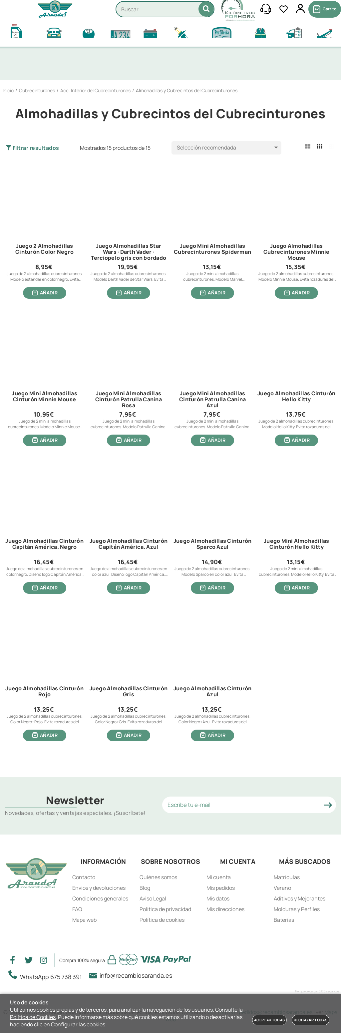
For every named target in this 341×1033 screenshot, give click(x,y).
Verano (282, 887)
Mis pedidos (220, 887)
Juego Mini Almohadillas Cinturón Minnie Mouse (44, 397)
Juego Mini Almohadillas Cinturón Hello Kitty (296, 545)
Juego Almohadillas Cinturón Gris (129, 693)
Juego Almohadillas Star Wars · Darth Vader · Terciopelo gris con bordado (128, 252)
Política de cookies (162, 919)
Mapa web (84, 919)
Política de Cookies (33, 1017)
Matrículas (287, 877)
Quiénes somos (158, 877)
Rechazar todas (310, 1019)
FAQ (77, 909)
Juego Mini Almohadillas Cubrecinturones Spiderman (212, 249)
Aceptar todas (269, 1019)
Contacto (83, 877)
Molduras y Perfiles (297, 909)
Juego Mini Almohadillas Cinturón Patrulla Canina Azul (212, 400)
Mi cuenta (218, 877)
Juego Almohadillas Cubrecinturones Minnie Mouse (296, 252)
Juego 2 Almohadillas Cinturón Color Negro (44, 249)
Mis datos (217, 898)
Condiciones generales (100, 898)
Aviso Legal (153, 898)
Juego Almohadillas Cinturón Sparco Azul (212, 545)
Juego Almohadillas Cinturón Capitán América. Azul (129, 545)
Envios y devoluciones (99, 887)
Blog (145, 887)
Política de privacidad (165, 909)
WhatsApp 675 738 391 (47, 975)
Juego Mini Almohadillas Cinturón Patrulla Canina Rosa (128, 400)
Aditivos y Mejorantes (299, 898)
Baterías (284, 919)
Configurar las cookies (78, 1024)
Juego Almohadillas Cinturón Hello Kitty (296, 397)
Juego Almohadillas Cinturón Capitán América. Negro (44, 545)
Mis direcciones (225, 909)
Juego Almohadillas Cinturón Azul (212, 693)
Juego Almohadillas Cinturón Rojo (44, 693)
